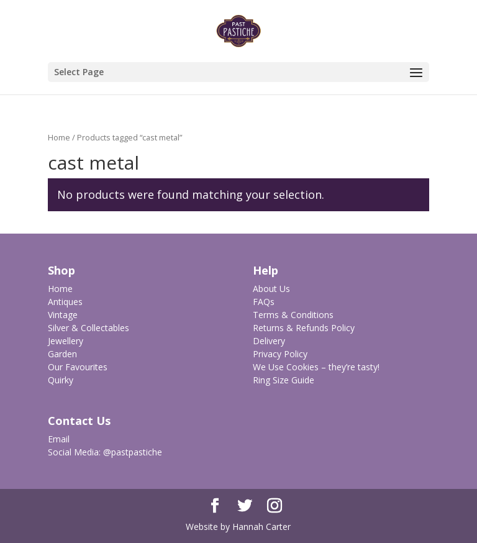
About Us (271, 288)
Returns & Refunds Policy (304, 328)
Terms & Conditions (293, 315)
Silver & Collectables (88, 328)
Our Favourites (77, 367)
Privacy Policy (280, 354)
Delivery (269, 341)
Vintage (63, 315)
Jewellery (65, 341)
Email (59, 439)
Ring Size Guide (283, 380)
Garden (62, 354)
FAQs (264, 302)
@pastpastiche (132, 452)
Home (59, 137)
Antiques (65, 302)
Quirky (60, 380)
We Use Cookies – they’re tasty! (316, 367)
